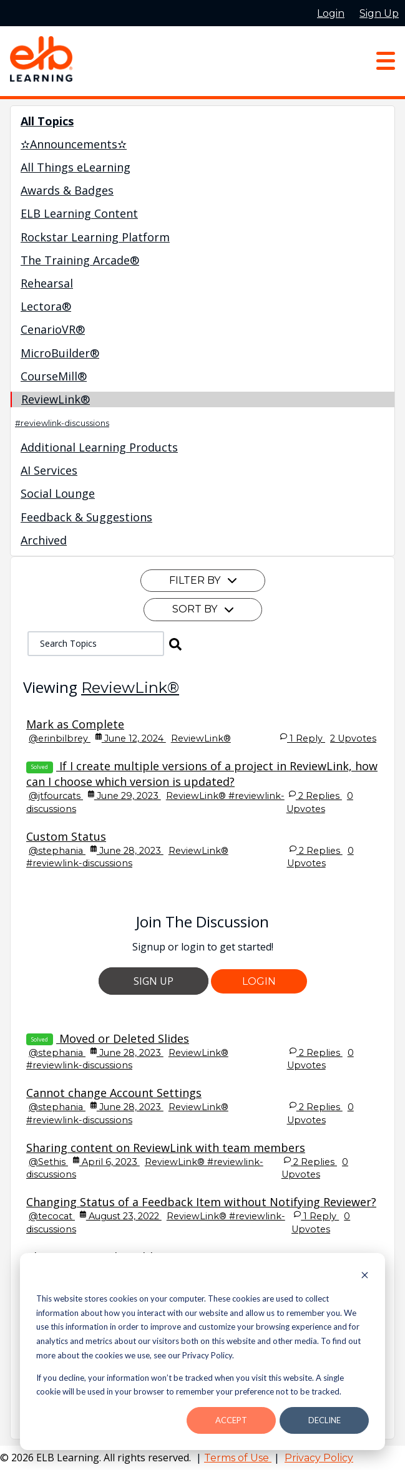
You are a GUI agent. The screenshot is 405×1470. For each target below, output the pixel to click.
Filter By (203, 580)
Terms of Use (237, 1458)
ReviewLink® (130, 688)
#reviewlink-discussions (62, 423)
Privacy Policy (319, 1458)
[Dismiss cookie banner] (365, 1276)
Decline (324, 1420)
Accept (231, 1420)
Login (259, 981)
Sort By (202, 609)
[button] (175, 643)
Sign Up (153, 981)
